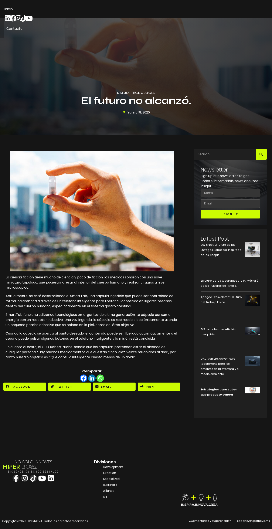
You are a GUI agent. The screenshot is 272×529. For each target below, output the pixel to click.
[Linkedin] (92, 378)
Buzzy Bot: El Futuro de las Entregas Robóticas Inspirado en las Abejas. (221, 250)
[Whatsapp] (100, 378)
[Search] (261, 154)
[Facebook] (83, 378)
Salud (123, 93)
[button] (24, 387)
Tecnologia (143, 93)
